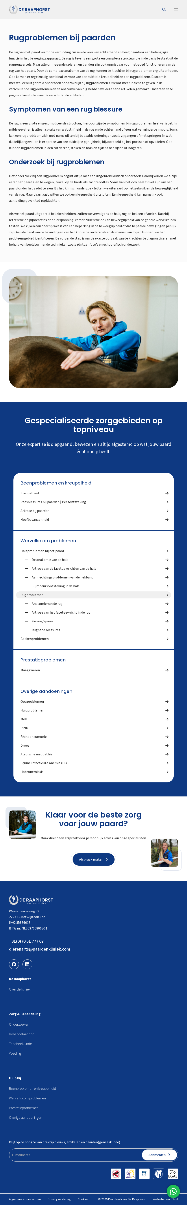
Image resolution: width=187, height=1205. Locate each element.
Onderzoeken (19, 1024)
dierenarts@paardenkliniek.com (39, 949)
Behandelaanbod (21, 1034)
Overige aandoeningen (46, 691)
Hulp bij (15, 1078)
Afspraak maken (93, 859)
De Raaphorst (20, 978)
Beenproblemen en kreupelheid (55, 483)
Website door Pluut (165, 1199)
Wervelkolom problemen (48, 541)
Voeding (15, 1053)
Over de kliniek (19, 989)
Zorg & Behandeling (25, 1014)
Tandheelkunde (20, 1043)
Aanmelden (159, 1155)
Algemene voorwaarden (25, 1199)
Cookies (83, 1199)
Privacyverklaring (59, 1199)
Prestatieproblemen (43, 660)
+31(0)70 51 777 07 (26, 941)
